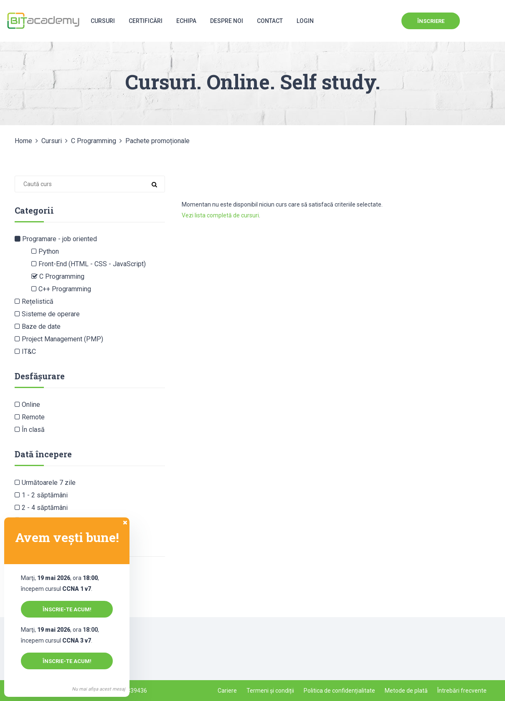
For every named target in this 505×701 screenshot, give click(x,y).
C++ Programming (61, 289)
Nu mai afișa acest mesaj (98, 689)
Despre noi (226, 21)
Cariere (227, 690)
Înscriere (430, 21)
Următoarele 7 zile (45, 483)
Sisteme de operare (47, 314)
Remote (30, 417)
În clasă (30, 430)
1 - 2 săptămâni (41, 495)
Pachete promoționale (157, 141)
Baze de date (38, 326)
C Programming (93, 141)
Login (305, 21)
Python (45, 251)
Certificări (145, 21)
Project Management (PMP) (59, 339)
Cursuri (103, 21)
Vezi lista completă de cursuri (220, 215)
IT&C (25, 352)
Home (23, 141)
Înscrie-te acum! (67, 609)
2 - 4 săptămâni (41, 508)
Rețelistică (34, 301)
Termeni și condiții (270, 690)
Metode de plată (406, 690)
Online (27, 404)
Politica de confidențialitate (339, 690)
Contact (270, 21)
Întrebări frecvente (462, 690)
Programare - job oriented (56, 239)
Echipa (186, 21)
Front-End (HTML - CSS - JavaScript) (88, 264)
